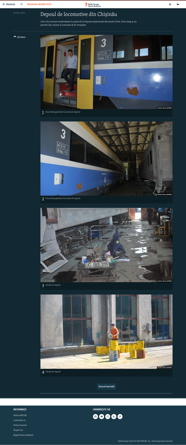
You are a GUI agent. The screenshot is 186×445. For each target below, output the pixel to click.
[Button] (19, 37)
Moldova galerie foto (39, 4)
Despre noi (18, 430)
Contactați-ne (19, 420)
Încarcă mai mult (106, 386)
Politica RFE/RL (20, 415)
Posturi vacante (20, 425)
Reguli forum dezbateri (23, 435)
